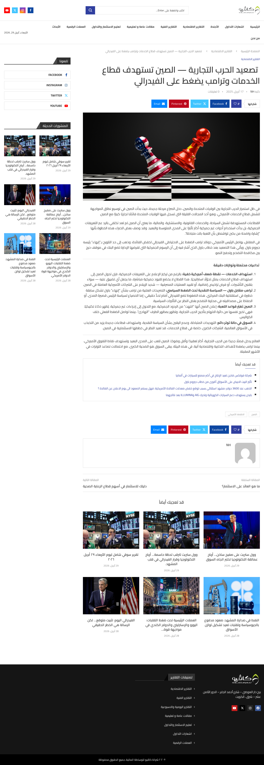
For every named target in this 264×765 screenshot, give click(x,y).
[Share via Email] (159, 104)
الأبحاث (56, 26)
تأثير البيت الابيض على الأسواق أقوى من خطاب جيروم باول (218, 381)
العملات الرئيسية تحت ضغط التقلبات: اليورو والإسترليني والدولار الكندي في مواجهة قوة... (171, 624)
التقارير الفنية (169, 26)
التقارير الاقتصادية (193, 26)
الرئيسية (255, 26)
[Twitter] (15, 10)
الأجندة (215, 26)
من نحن (255, 38)
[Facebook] (30, 10)
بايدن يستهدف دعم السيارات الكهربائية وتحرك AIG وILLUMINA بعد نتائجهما (209, 395)
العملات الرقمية (76, 26)
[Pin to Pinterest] (179, 104)
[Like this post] (235, 104)
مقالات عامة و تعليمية (140, 26)
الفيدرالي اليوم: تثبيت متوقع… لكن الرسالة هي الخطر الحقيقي (111, 622)
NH (252, 91)
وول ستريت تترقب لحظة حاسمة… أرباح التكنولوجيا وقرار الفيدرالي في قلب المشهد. (171, 559)
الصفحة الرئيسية (250, 51)
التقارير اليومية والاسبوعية (176, 707)
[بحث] (137, 10)
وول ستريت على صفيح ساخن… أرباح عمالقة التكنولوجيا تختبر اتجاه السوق (232, 556)
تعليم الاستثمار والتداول (106, 26)
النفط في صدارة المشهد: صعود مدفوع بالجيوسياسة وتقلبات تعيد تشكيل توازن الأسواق (231, 624)
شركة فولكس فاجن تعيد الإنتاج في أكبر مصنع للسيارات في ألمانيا (214, 375)
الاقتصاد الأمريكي (236, 414)
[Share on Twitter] (200, 104)
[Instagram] (23, 10)
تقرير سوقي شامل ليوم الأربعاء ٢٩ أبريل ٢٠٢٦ (111, 556)
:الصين (254, 414)
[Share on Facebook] (220, 104)
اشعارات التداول (234, 26)
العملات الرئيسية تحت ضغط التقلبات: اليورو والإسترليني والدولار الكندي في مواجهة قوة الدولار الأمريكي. (56, 267)
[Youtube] (7, 10)
